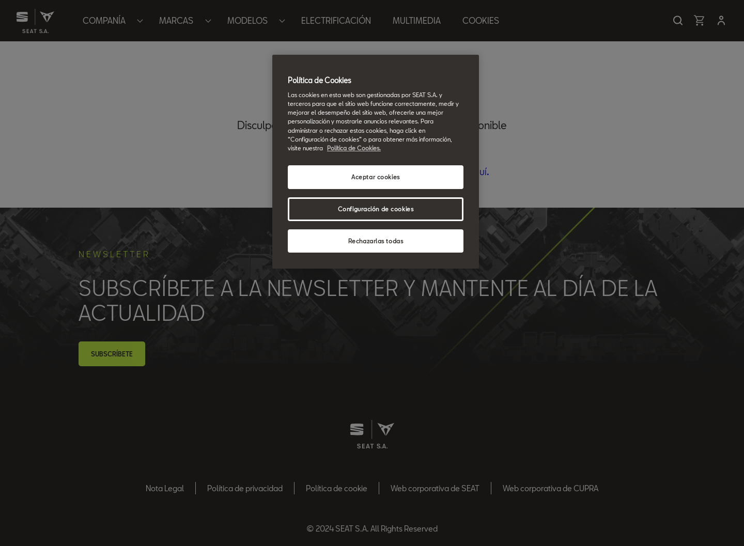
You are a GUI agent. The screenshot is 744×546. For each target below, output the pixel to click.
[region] (375, 162)
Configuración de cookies (376, 209)
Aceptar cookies (375, 177)
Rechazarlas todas (376, 241)
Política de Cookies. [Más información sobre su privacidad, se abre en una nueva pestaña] (354, 148)
